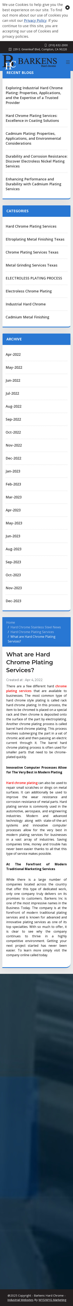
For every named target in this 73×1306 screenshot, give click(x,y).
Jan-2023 (13, 471)
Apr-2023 (13, 510)
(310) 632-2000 (58, 45)
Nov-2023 (14, 587)
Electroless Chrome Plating (29, 291)
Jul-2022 (12, 393)
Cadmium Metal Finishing (27, 317)
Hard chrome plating (22, 783)
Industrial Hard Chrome (26, 304)
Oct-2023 (13, 575)
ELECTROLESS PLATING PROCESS (34, 278)
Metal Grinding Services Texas (31, 265)
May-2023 (14, 523)
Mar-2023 (14, 497)
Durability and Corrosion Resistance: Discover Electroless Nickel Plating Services (36, 161)
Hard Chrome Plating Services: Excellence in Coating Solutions (32, 118)
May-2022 (14, 367)
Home (10, 622)
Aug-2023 (13, 549)
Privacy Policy (35, 20)
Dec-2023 (13, 600)
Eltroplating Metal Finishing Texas (35, 239)
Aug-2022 (13, 406)
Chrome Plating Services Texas (32, 252)
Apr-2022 (13, 354)
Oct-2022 (13, 432)
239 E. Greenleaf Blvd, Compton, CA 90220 (40, 49)
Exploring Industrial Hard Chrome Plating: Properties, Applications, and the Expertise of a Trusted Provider (34, 95)
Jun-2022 (13, 380)
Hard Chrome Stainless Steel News (36, 627)
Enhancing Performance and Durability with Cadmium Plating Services (33, 184)
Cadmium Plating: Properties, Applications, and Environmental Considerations (33, 138)
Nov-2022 (14, 445)
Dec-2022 (13, 458)
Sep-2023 (13, 562)
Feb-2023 (13, 484)
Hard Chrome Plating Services (31, 226)
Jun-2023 (13, 536)
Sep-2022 (13, 419)
